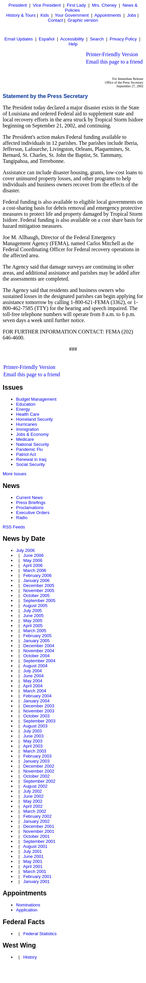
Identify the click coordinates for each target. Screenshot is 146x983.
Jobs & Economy (32, 434)
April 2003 (33, 746)
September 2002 (39, 781)
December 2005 (38, 585)
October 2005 (36, 595)
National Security (32, 444)
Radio (21, 517)
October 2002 (36, 776)
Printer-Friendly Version (112, 54)
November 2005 (38, 590)
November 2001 (38, 831)
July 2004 (32, 670)
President (17, 5)
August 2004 (35, 665)
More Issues (14, 473)
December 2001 (38, 826)
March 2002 (34, 811)
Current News (29, 497)
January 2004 (36, 700)
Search (96, 38)
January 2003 (36, 761)
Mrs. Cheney (104, 5)
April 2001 (33, 866)
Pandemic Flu (29, 449)
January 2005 (36, 640)
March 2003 (34, 751)
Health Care (27, 414)
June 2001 (33, 856)
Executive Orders (33, 512)
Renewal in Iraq (31, 459)
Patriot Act (26, 454)
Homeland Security (34, 419)
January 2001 (36, 881)
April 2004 (33, 685)
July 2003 (32, 730)
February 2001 (37, 876)
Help (73, 43)
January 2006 (36, 580)
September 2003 (39, 720)
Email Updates (18, 38)
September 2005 (39, 600)
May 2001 (32, 861)
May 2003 (32, 741)
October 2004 (36, 655)
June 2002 (33, 796)
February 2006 (37, 575)
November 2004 (38, 650)
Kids (45, 15)
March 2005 (34, 630)
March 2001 (34, 871)
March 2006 (34, 570)
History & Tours (21, 15)
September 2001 (39, 841)
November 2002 (38, 771)
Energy (23, 409)
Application (27, 909)
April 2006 (33, 565)
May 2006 (32, 560)
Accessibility (72, 38)
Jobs (131, 15)
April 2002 (33, 806)
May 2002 (32, 801)
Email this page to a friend (114, 62)
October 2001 (36, 836)
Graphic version (83, 20)
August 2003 (35, 725)
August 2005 (35, 605)
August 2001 (35, 846)
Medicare (25, 439)
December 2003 (38, 705)
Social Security (30, 464)
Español (47, 38)
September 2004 (39, 660)
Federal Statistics (40, 933)
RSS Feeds (14, 526)
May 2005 (32, 620)
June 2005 (33, 615)
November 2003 (38, 710)
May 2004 (32, 680)
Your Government (72, 15)
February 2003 (37, 756)
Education (25, 404)
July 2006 (25, 550)
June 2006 (33, 555)
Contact (55, 20)
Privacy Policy (123, 38)
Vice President (47, 5)
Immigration (27, 429)
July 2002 (32, 791)
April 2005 (33, 625)
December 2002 (38, 766)
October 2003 (36, 715)
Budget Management (36, 399)
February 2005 (37, 635)
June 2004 (33, 675)
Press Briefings (30, 502)
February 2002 (37, 816)
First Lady (76, 5)
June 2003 (33, 736)
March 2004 (34, 690)
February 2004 (37, 695)
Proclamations (30, 507)
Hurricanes (26, 424)
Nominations (28, 904)
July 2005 (32, 610)
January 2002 (36, 821)
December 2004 (38, 645)
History (29, 957)
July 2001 (32, 851)
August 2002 (35, 786)
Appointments (107, 15)
